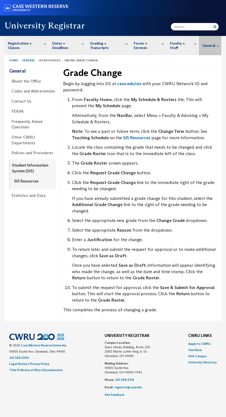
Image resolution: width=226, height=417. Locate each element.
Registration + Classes (28, 43)
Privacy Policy (39, 364)
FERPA (17, 111)
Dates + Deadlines (69, 43)
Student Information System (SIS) (30, 168)
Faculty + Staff (184, 43)
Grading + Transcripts (110, 43)
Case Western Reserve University (43, 345)
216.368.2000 (19, 358)
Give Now (195, 350)
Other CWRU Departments (23, 140)
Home (13, 60)
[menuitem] (26, 45)
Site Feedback (114, 395)
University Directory (202, 362)
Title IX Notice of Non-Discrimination (36, 370)
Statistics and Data (28, 195)
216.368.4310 (124, 380)
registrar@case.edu (128, 387)
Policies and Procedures (32, 152)
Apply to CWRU (199, 344)
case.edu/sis (129, 83)
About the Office (26, 81)
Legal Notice (18, 364)
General (211, 45)
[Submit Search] (214, 26)
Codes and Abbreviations (33, 91)
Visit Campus (197, 356)
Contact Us (21, 101)
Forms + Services (150, 43)
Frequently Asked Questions (26, 124)
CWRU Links (200, 336)
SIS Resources (26, 181)
